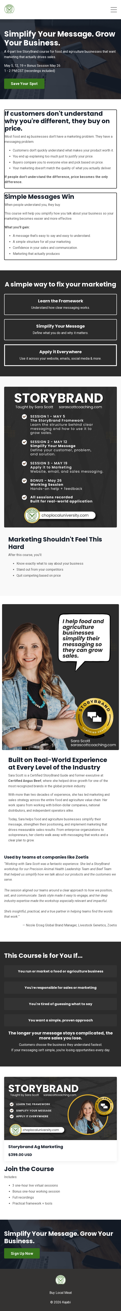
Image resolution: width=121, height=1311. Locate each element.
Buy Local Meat (60, 1293)
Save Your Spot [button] (24, 83)
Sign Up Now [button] (22, 1253)
